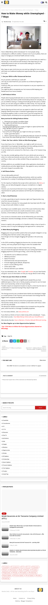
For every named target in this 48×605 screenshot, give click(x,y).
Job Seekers (6, 438)
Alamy (41, 183)
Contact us (22, 598)
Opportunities (6, 450)
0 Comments (42, 375)
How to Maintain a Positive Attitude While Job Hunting (30, 320)
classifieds (5, 420)
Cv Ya (4, 429)
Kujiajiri (5, 444)
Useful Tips (5, 474)
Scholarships (6, 459)
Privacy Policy (31, 598)
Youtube (30, 271)
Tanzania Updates (7, 465)
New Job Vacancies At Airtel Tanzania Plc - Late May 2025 (24, 542)
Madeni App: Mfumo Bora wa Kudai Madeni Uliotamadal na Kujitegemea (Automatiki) (25, 526)
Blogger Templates (26, 601)
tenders (5, 471)
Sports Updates (7, 462)
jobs (4, 441)
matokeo (5, 447)
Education (5, 432)
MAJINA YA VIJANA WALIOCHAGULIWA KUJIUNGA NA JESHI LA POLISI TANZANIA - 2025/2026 (28, 551)
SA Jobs (5, 453)
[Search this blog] (18, 407)
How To (8, 10)
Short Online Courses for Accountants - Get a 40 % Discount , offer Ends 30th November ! (27, 534)
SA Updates (6, 456)
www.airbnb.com (24, 312)
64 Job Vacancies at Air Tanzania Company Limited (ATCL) (22, 517)
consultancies (6, 423)
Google (23, 271)
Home (3, 10)
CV (3, 426)
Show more (43, 360)
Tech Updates (6, 468)
